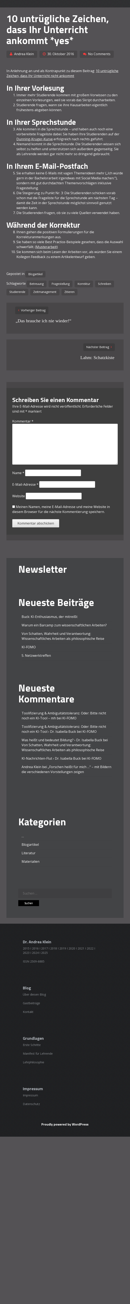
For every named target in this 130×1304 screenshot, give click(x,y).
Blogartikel (35, 274)
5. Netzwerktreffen (36, 655)
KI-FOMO (29, 647)
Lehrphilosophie (33, 1062)
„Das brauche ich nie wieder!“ (43, 320)
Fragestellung (61, 284)
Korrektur (83, 284)
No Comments (99, 54)
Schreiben (104, 284)
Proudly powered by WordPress (64, 1124)
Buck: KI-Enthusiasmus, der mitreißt (49, 616)
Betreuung (36, 284)
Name (18, 473)
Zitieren (69, 292)
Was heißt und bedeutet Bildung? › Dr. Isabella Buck (62, 740)
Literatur (29, 853)
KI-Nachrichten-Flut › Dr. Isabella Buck (51, 758)
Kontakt (28, 1012)
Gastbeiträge (31, 1003)
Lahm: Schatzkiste (97, 357)
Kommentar (22, 421)
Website (18, 496)
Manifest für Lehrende (38, 1053)
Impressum (30, 1095)
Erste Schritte (32, 1045)
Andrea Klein (24, 54)
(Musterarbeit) (46, 247)
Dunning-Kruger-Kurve (34, 139)
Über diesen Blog (34, 994)
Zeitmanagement (44, 292)
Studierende (17, 292)
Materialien (30, 861)
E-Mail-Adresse (25, 484)
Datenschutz (31, 1104)
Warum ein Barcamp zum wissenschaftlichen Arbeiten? (64, 625)
